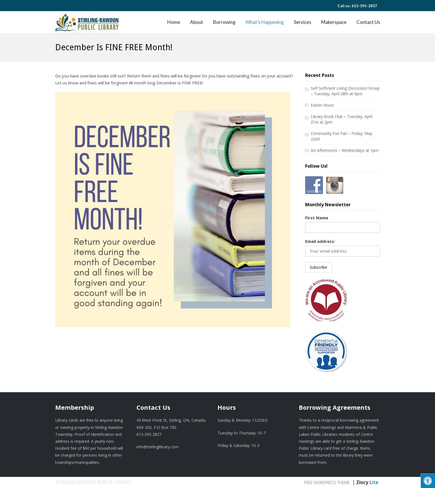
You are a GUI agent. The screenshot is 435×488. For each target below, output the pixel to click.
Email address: (320, 241)
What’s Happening (265, 22)
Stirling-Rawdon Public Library (93, 482)
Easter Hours (322, 105)
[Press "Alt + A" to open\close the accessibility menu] (428, 481)
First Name (316, 217)
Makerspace (334, 22)
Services (302, 22)
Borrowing (224, 22)
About (196, 22)
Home (173, 22)
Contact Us (368, 22)
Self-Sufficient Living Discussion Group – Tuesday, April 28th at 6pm (345, 90)
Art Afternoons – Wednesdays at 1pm (344, 150)
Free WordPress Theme (327, 482)
